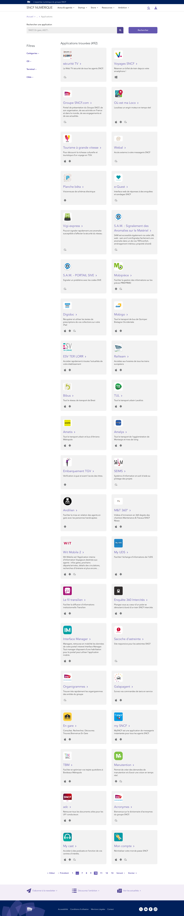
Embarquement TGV (77, 471)
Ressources (108, 7)
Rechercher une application (39, 24)
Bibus (67, 395)
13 (112, 873)
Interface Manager (76, 639)
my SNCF (121, 726)
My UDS (120, 552)
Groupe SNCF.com (76, 103)
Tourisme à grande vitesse (81, 147)
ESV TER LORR (73, 356)
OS (28, 61)
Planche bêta (72, 187)
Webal (119, 147)
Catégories (32, 53)
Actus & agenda (65, 7)
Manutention (123, 765)
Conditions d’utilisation (79, 909)
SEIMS (119, 471)
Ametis (68, 432)
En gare (68, 726)
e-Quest (120, 187)
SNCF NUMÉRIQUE (39, 7)
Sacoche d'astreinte (128, 639)
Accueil (30, 16)
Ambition (123, 7)
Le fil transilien (73, 600)
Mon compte (123, 846)
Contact (110, 909)
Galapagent (122, 686)
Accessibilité (63, 909)
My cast (68, 846)
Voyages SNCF (124, 64)
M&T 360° (121, 510)
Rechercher (143, 30)
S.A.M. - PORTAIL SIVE (79, 275)
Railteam (120, 356)
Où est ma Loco (125, 103)
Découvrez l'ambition (85, 890)
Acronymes (122, 807)
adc (66, 807)
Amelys (119, 432)
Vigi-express (72, 226)
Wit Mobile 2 (72, 552)
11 (101, 873)
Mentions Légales (98, 909)
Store (94, 7)
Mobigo (120, 314)
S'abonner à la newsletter (42, 890)
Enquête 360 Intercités (130, 600)
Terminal (31, 69)
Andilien (69, 510)
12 (107, 873)
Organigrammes (74, 686)
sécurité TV (71, 64)
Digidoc (69, 314)
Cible (29, 77)
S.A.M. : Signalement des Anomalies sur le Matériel (131, 228)
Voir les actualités (129, 890)
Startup (82, 7)
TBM (66, 765)
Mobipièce (122, 275)
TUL (117, 395)
